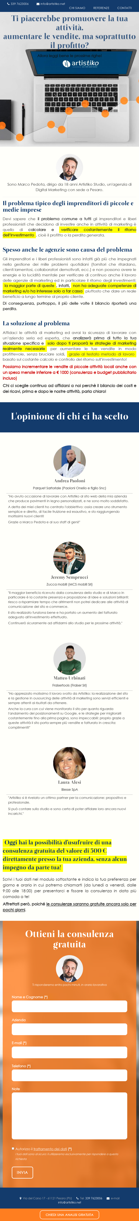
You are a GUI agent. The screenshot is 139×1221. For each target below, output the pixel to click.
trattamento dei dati (50, 1149)
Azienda (19, 1020)
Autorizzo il (65, 1154)
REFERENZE (101, 8)
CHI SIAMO (77, 8)
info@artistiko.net (51, 4)
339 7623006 (18, 4)
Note (16, 1089)
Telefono (21, 1066)
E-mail (19, 1043)
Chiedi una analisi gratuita (70, 1215)
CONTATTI (124, 8)
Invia (22, 1172)
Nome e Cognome (30, 997)
